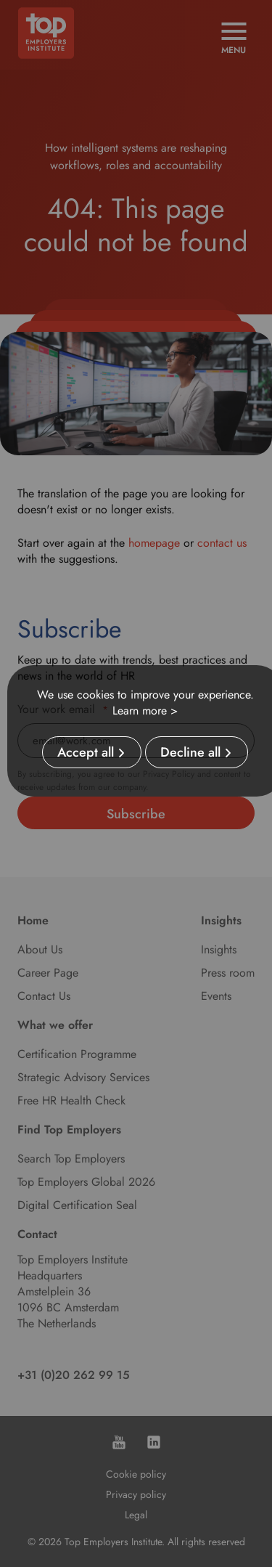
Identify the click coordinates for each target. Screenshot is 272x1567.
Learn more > (145, 710)
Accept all (85, 752)
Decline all (190, 752)
